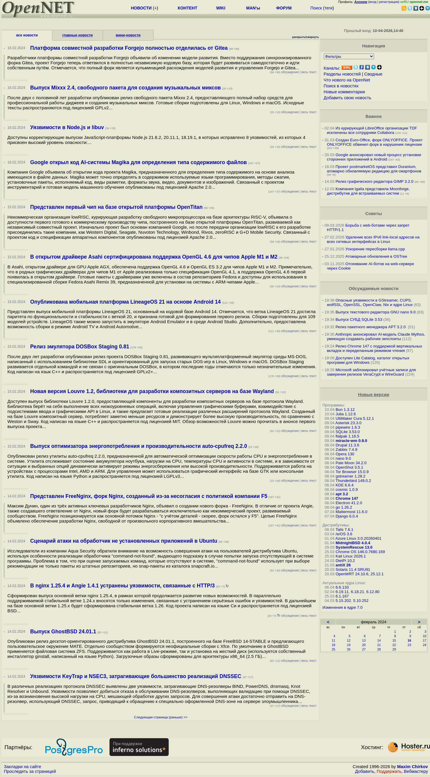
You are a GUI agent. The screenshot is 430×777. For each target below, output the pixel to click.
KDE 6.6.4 (345, 485)
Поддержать (389, 771)
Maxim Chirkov (412, 766)
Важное (373, 116)
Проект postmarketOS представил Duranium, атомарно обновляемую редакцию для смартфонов (374, 168)
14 (379, 640)
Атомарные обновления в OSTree (376, 256)
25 (333, 649)
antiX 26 (343, 565)
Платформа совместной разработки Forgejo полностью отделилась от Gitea (129, 48)
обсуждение (284, 72)
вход (372, 2)
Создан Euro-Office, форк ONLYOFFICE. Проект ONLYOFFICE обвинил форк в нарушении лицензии (375, 142)
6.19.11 (342, 591)
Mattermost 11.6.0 (351, 512)
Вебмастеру (416, 771)
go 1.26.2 (344, 507)
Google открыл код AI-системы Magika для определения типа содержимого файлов (138, 162)
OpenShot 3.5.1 (349, 467)
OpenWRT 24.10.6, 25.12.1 (360, 574)
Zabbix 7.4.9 (346, 449)
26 (348, 649)
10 (424, 636)
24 (424, 645)
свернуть (312, 37)
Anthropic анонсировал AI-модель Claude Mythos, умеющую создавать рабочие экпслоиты (376, 336)
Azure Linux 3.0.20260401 (358, 538)
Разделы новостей (342, 74)
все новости (27, 35)
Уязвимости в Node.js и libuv (67, 127)
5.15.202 (343, 600)
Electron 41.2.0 (349, 503)
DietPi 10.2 (345, 560)
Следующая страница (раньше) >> (160, 717)
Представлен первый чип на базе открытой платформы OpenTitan (116, 207)
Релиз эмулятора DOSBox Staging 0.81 (79, 347)
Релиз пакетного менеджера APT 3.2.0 (371, 327)
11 (333, 640)
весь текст (309, 72)
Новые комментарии (344, 91)
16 (409, 640)
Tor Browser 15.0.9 (352, 472)
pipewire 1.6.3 (348, 427)
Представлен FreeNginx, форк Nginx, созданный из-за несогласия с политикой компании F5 (148, 496)
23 (409, 645)
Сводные (373, 74)
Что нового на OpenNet (347, 80)
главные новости (77, 35)
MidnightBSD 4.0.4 (353, 543)
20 (364, 645)
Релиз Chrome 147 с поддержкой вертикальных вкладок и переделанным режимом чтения (374, 348)
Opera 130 (345, 454)
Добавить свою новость (347, 97)
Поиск (316, 8)
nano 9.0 (343, 458)
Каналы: (332, 68)
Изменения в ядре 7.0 (343, 607)
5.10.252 (360, 600)
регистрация (388, 2)
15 (394, 640)
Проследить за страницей (30, 771)
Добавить (364, 771)
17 (424, 640)
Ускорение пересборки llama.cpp (375, 249)
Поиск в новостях (341, 86)
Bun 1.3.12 (345, 409)
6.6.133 (342, 587)
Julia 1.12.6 (346, 414)
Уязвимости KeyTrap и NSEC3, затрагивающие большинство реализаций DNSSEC (136, 676)
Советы (373, 213)
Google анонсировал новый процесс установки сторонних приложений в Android (374, 157)
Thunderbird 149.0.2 (353, 480)
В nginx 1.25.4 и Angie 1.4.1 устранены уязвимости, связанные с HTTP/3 (122, 586)
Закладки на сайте (22, 766)
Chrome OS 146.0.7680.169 (360, 551)
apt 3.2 (342, 494)
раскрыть (298, 37)
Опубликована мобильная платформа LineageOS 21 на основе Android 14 (126, 302)
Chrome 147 (347, 498)
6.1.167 (342, 596)
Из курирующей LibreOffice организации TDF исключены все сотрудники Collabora (372, 130)
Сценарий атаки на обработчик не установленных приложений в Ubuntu (123, 541)
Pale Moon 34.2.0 (351, 463)
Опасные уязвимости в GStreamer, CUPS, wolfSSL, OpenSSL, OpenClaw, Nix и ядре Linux (370, 302)
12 (348, 640)
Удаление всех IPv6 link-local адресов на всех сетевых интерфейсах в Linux (373, 239)
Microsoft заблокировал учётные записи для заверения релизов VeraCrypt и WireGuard (371, 372)
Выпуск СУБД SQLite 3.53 (359, 319)
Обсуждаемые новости (374, 288)
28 (379, 649)
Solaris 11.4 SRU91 (353, 569)
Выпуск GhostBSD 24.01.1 (63, 632)
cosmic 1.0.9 (347, 489)
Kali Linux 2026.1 (351, 556)
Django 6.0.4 (347, 516)
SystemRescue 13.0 (354, 547)
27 (364, 649)
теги (329, 8)
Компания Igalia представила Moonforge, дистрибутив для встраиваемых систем (368, 191)
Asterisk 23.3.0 (348, 423)
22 (394, 645)
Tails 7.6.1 (344, 529)
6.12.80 (372, 591)
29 (394, 649)
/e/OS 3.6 (344, 534)
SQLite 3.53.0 (348, 432)
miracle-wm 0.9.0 (351, 440)
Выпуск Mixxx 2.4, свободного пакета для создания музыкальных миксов (125, 88)
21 (379, 645)
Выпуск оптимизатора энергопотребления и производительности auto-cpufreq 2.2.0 (138, 446)
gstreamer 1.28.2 (350, 476)
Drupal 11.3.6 (347, 445)
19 (348, 645)
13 (364, 640)
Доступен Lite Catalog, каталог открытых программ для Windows (368, 360)
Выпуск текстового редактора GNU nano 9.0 (376, 312)
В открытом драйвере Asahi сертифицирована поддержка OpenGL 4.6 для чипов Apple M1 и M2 (153, 257)
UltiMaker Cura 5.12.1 (355, 418)
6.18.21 (357, 591)
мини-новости (128, 35)
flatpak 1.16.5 (347, 436)
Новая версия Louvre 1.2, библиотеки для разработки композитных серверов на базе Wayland (152, 391)
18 (333, 645)
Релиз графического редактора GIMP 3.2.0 (375, 181)
